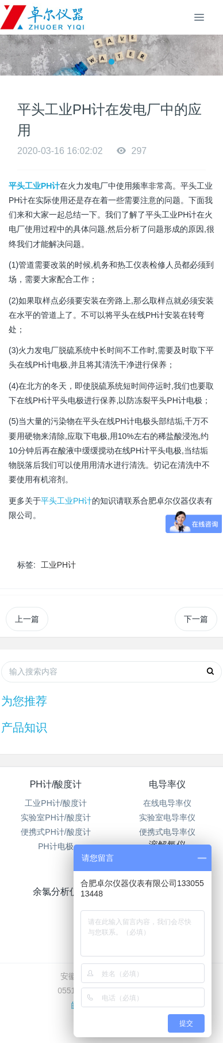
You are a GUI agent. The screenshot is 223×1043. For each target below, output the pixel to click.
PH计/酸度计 (56, 784)
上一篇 (27, 619)
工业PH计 (58, 564)
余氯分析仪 (56, 891)
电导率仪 (167, 784)
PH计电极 (55, 846)
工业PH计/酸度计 (55, 803)
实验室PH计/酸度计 (55, 817)
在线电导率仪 (167, 803)
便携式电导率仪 (167, 831)
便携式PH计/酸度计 (55, 831)
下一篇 (196, 619)
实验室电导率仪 (167, 817)
